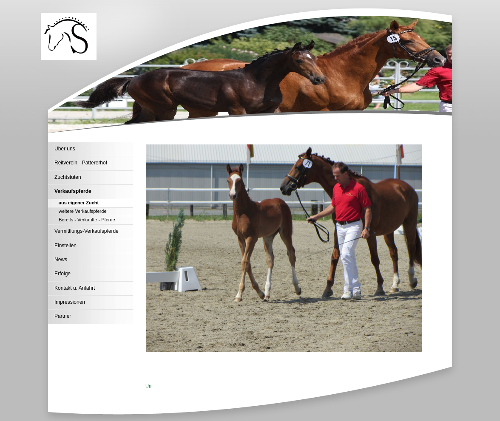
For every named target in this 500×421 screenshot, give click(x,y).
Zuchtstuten (67, 177)
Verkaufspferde (72, 191)
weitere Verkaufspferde (83, 211)
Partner (62, 316)
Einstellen (65, 246)
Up (148, 385)
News (60, 260)
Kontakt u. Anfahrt (74, 288)
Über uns (64, 149)
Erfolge (62, 274)
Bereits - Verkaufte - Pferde (87, 219)
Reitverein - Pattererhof (80, 163)
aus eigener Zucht (79, 202)
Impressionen (69, 302)
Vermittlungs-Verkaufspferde (86, 231)
